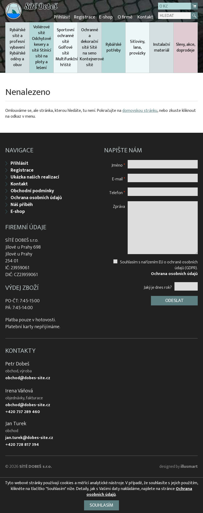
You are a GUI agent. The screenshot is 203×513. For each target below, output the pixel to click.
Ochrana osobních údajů (36, 198)
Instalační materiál (161, 47)
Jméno (118, 165)
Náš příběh (22, 205)
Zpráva (119, 206)
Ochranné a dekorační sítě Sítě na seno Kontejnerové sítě (91, 47)
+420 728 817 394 (22, 445)
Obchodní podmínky (32, 191)
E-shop (106, 17)
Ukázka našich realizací (35, 177)
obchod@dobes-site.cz (27, 378)
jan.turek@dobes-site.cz (29, 438)
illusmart (189, 466)
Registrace (84, 17)
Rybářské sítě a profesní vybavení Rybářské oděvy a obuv (17, 47)
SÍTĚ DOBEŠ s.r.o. (35, 466)
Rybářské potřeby (113, 47)
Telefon (117, 192)
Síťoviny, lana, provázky (137, 47)
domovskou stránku (139, 110)
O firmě (125, 17)
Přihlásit (62, 17)
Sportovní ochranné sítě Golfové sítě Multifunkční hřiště (66, 47)
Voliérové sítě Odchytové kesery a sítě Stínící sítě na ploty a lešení (41, 47)
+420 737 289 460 (22, 412)
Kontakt (145, 17)
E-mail (118, 179)
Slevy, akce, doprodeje (185, 47)
